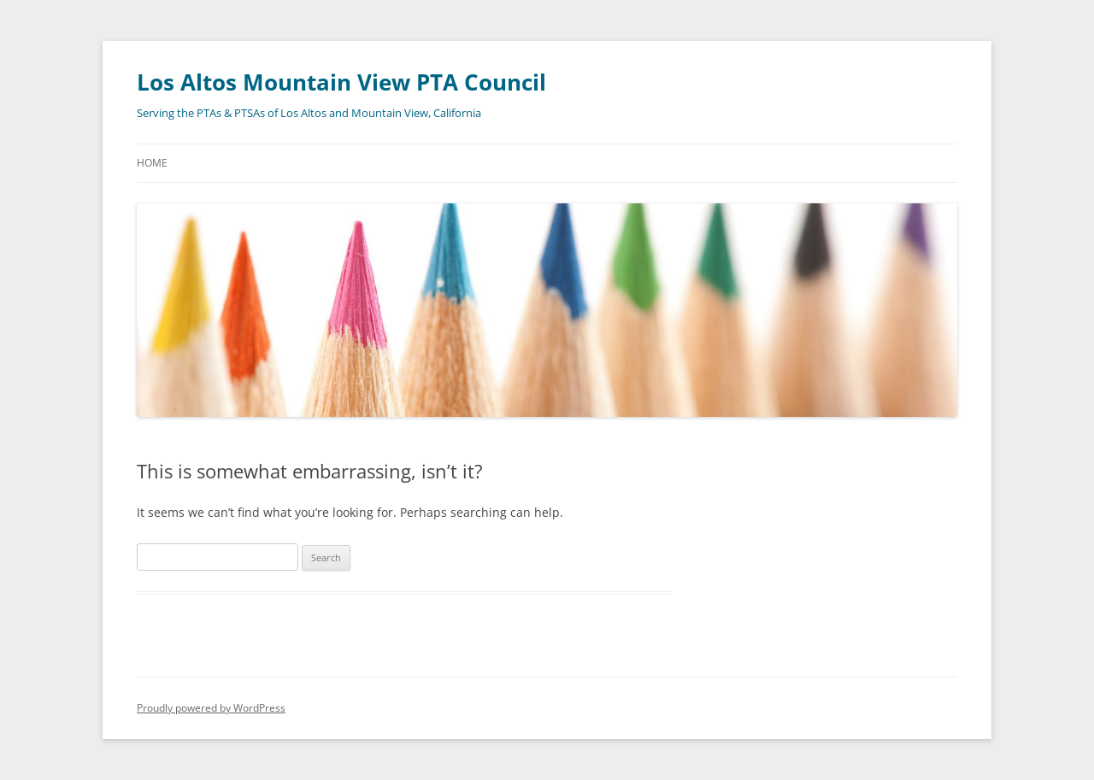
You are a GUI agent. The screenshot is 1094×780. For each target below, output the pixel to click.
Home (152, 162)
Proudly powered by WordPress (211, 708)
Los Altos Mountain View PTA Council (341, 82)
